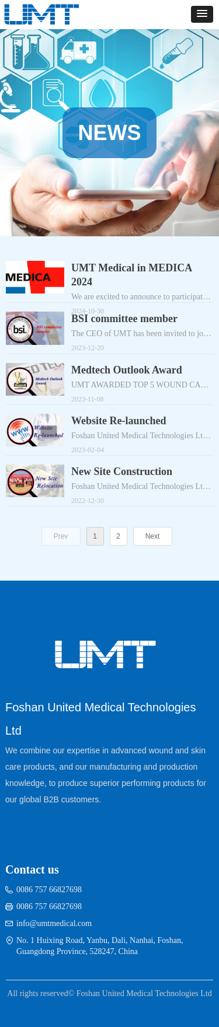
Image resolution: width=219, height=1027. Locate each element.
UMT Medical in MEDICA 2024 (131, 275)
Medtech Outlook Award (126, 370)
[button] (202, 14)
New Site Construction (121, 471)
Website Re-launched (118, 421)
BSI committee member (124, 318)
